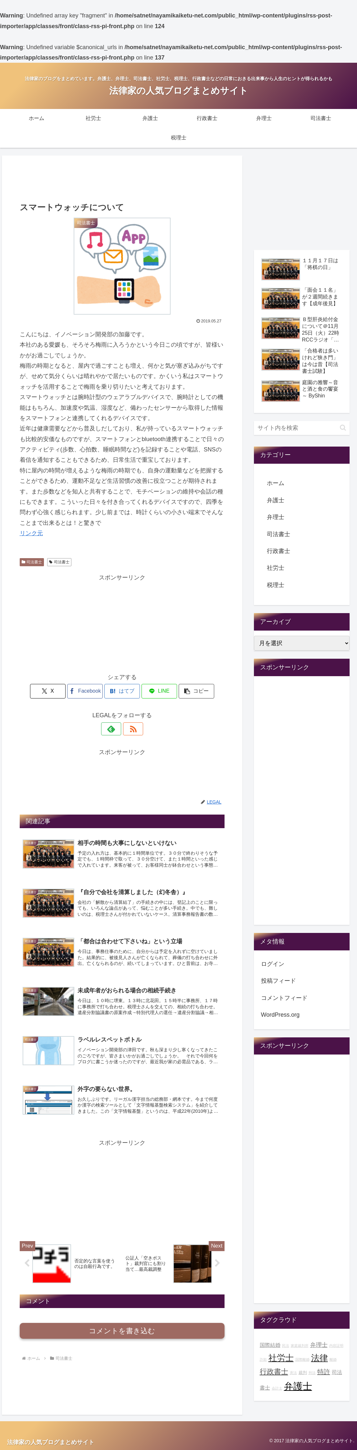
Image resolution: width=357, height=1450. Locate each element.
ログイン (272, 964)
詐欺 (263, 1359)
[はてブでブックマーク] (122, 691)
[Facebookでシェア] (87, 691)
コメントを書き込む (122, 1332)
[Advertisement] (122, 178)
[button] (190, 691)
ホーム (275, 483)
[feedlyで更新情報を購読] (114, 728)
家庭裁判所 (300, 1345)
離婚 (333, 1359)
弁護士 (275, 500)
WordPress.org (280, 1015)
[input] (302, 428)
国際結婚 (270, 1345)
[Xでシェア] (53, 691)
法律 (319, 1357)
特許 (323, 1371)
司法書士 (32, 562)
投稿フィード (278, 981)
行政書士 (278, 551)
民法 (285, 1345)
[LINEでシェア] (156, 691)
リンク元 (31, 533)
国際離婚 (302, 1359)
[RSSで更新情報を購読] (129, 728)
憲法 (293, 1373)
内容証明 (336, 1345)
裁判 (303, 1372)
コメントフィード (284, 998)
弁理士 (275, 517)
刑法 (312, 1373)
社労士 (275, 568)
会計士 (277, 1388)
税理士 (275, 585)
